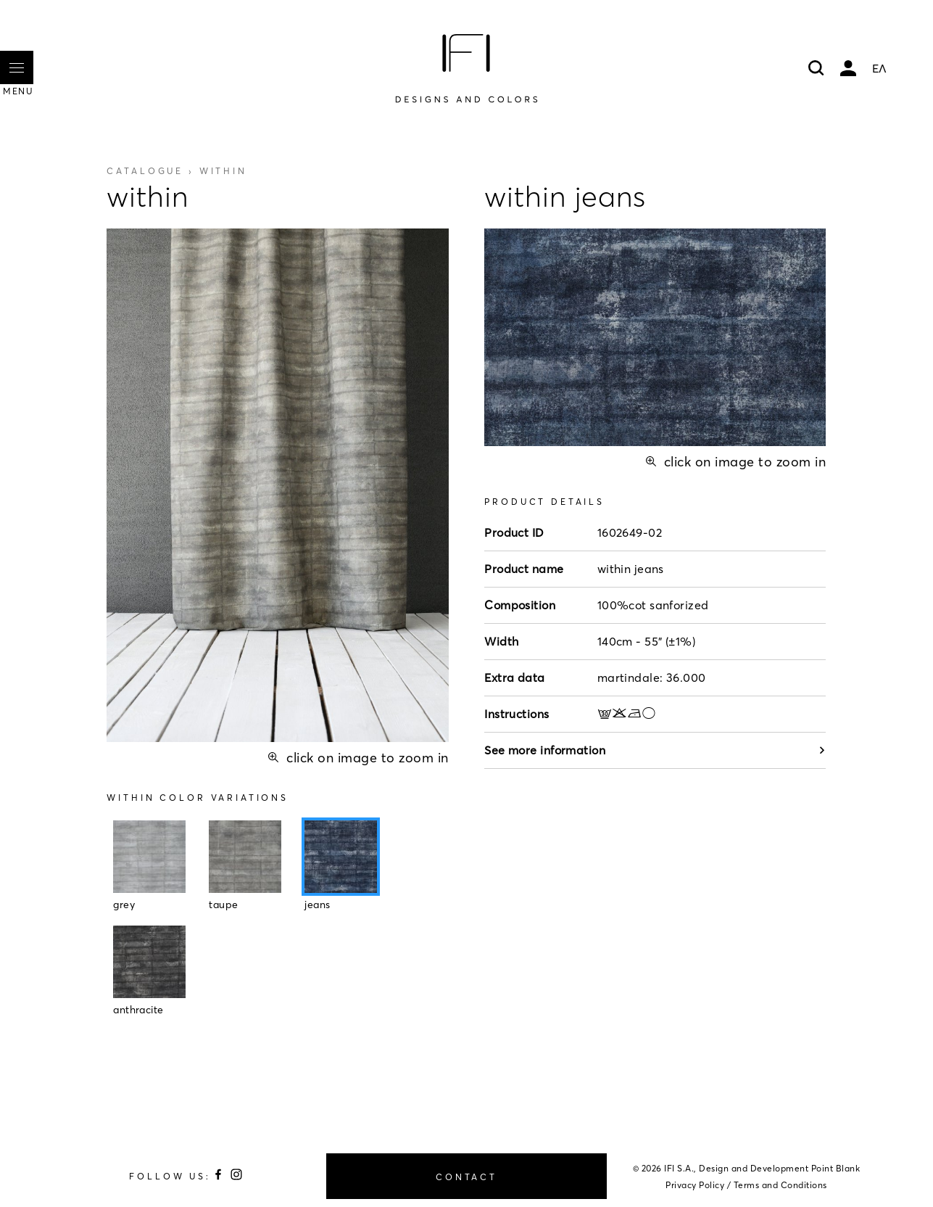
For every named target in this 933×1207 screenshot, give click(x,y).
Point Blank (836, 1168)
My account (848, 68)
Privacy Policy (694, 1184)
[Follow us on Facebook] (220, 1177)
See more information (655, 750)
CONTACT (466, 1176)
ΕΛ (879, 68)
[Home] (466, 68)
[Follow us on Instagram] (236, 1177)
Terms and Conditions (780, 1184)
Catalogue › (176, 170)
